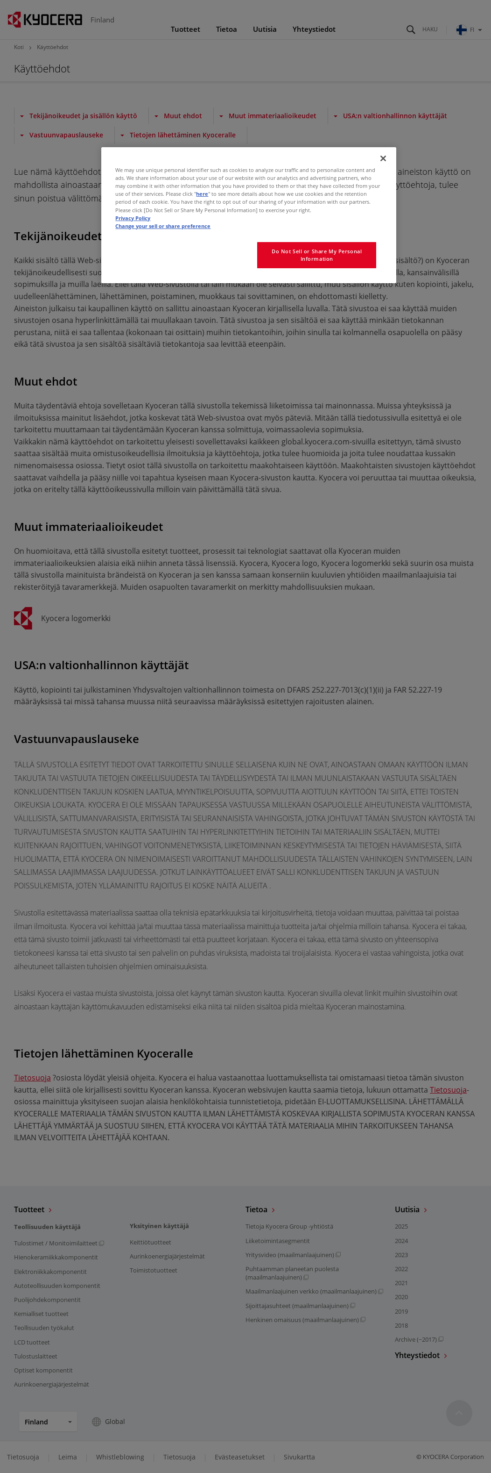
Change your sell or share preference (162, 225)
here (202, 193)
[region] (248, 215)
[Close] (383, 158)
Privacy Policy (132, 218)
